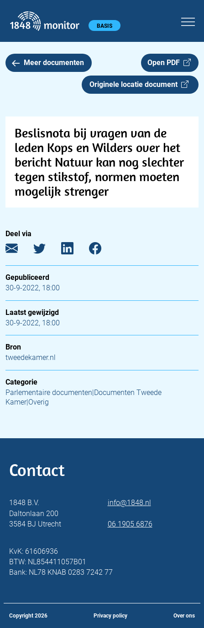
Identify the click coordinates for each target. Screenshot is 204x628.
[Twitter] (46, 250)
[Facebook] (102, 250)
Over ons (184, 616)
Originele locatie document (138, 84)
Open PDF (169, 62)
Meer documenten (48, 62)
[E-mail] (18, 250)
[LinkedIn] (74, 250)
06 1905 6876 (130, 524)
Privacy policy (110, 616)
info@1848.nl (129, 502)
